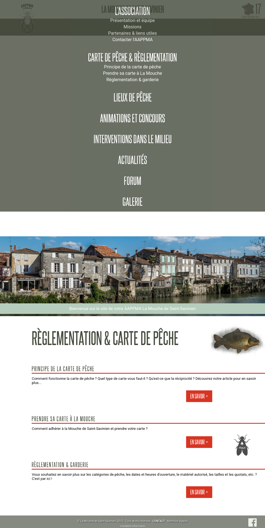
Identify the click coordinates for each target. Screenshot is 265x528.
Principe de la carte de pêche (132, 67)
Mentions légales (177, 521)
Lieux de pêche (133, 97)
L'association (132, 11)
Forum (132, 181)
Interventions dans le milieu (133, 139)
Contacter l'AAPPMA (132, 39)
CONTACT (158, 521)
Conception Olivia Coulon (132, 526)
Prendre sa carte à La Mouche (132, 73)
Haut (242, 448)
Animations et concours (132, 118)
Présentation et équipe (132, 20)
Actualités (132, 160)
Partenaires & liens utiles (132, 33)
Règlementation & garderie (132, 79)
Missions (132, 26)
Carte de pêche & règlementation (132, 57)
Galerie (132, 201)
